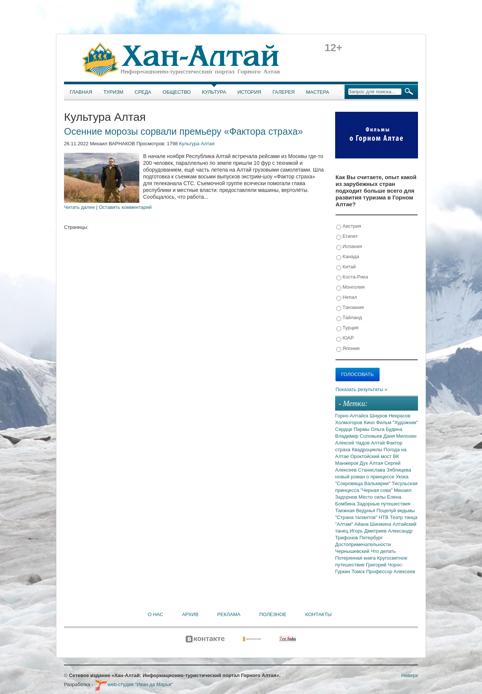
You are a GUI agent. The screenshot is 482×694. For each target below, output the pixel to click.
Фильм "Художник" (397, 422)
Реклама (229, 614)
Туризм (114, 92)
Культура (214, 92)
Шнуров (379, 416)
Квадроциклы (368, 449)
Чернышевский (353, 551)
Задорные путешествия (383, 504)
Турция (347, 328)
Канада (347, 257)
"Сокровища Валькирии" (363, 483)
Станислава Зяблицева (384, 470)
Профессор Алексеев (390, 571)
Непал (346, 297)
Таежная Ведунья (356, 510)
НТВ (384, 517)
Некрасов (399, 416)
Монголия (350, 287)
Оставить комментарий (125, 207)
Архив (190, 614)
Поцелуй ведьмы (396, 510)
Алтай (378, 443)
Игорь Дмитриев (369, 531)
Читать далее (79, 207)
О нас (155, 614)
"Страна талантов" (357, 517)
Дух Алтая (372, 463)
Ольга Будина (386, 429)
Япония (348, 348)
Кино (370, 422)
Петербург (371, 537)
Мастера (317, 92)
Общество (177, 92)
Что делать (383, 551)
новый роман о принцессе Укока (372, 476)
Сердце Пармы (353, 429)
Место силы (372, 497)
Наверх (409, 675)
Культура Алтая (197, 143)
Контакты (318, 614)
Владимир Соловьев (359, 436)
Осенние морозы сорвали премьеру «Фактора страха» (183, 131)
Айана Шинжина (373, 524)
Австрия (348, 226)
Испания (349, 247)
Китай (346, 267)
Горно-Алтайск (352, 416)
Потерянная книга (356, 558)
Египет (347, 236)
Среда (143, 92)
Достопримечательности (363, 544)
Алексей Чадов (353, 443)
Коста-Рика (352, 277)
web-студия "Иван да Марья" (134, 684)
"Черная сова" (377, 490)
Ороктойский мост (371, 456)
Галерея (284, 92)
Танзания (350, 307)
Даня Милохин (399, 436)
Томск (359, 571)
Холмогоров (349, 422)
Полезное (272, 614)
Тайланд (349, 318)
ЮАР (345, 338)
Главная (81, 92)
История (249, 92)
